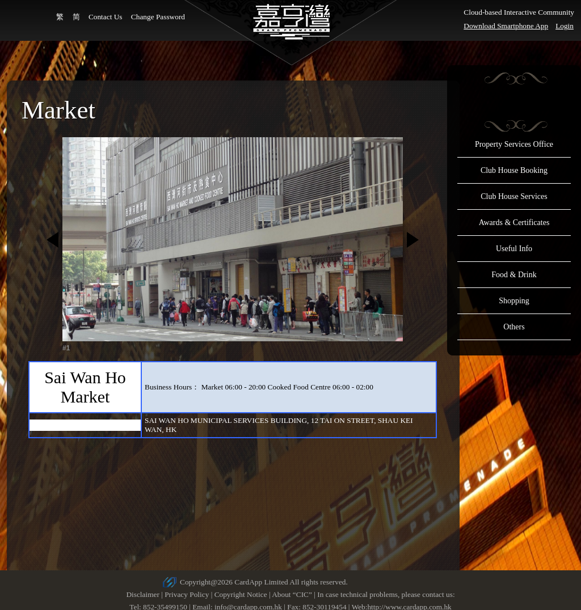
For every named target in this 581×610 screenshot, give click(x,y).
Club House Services (514, 196)
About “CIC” (292, 594)
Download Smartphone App (506, 26)
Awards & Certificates (514, 222)
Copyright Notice (240, 594)
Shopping (514, 300)
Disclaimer (142, 594)
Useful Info (514, 248)
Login (564, 26)
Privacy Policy (187, 594)
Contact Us (106, 16)
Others (513, 327)
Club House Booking (514, 170)
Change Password (158, 16)
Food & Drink (513, 274)
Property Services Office (514, 144)
